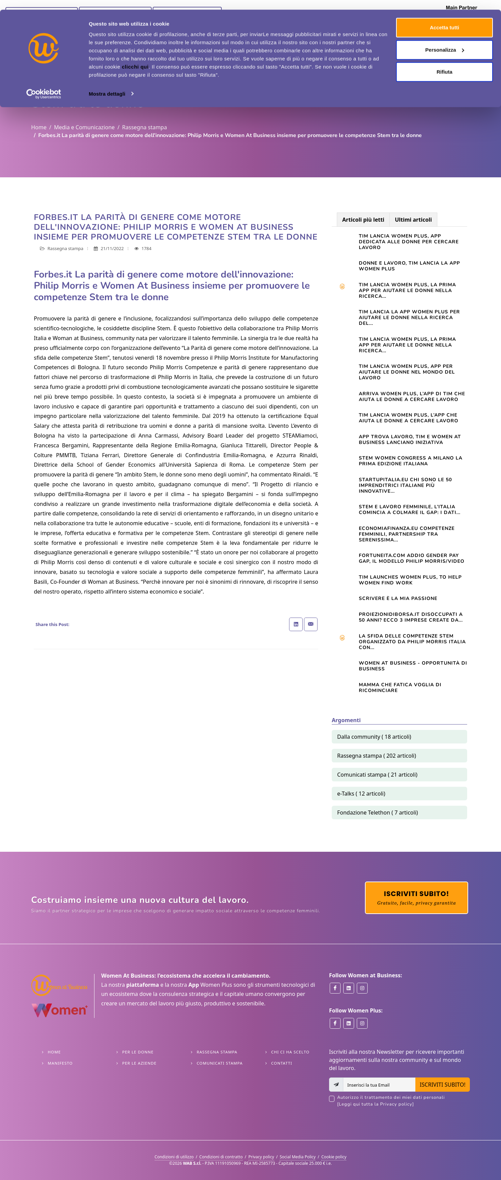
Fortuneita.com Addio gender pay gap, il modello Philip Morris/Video (411, 558)
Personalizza (444, 40)
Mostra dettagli (107, 84)
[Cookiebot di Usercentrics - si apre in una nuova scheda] (43, 84)
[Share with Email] (311, 624)
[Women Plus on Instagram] (362, 1023)
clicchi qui (135, 57)
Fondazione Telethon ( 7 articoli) (377, 812)
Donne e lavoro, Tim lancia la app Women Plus (409, 266)
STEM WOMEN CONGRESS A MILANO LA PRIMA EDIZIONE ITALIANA (410, 461)
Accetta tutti (444, 18)
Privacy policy (261, 1157)
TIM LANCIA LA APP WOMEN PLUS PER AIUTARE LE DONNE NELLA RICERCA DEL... (409, 318)
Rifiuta (445, 62)
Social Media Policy (297, 1157)
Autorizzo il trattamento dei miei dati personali (403, 1101)
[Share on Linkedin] (296, 624)
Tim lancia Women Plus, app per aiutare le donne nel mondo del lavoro (407, 372)
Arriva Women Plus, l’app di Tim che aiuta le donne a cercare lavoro (412, 397)
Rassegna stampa (144, 127)
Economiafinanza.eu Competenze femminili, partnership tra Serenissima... (407, 534)
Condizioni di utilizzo (174, 1157)
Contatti (281, 1063)
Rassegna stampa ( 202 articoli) (376, 755)
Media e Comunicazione (84, 127)
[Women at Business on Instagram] (362, 988)
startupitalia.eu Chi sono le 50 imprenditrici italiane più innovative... (405, 485)
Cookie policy (333, 1157)
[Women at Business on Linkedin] (348, 988)
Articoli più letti (363, 219)
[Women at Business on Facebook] (335, 988)
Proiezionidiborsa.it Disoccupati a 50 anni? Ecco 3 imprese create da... (411, 617)
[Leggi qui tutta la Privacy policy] (375, 1104)
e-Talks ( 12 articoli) (361, 793)
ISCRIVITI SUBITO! (442, 1084)
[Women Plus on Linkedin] (348, 1023)
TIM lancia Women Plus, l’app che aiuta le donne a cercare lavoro (408, 418)
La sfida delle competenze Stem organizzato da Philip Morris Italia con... (412, 642)
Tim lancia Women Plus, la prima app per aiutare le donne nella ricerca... (407, 290)
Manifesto (60, 1063)
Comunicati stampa (220, 1063)
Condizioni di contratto (221, 1157)
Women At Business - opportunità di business (413, 666)
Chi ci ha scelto (290, 1051)
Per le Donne (138, 1051)
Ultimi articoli (413, 219)
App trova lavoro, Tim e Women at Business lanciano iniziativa (410, 439)
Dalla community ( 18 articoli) (374, 736)
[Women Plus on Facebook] (335, 1023)
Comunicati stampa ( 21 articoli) (377, 774)
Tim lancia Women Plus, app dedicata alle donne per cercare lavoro (409, 242)
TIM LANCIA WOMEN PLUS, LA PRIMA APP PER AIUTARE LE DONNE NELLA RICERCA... (407, 345)
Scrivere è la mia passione (398, 598)
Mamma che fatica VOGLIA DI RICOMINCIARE (400, 688)
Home (39, 127)
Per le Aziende (139, 1063)
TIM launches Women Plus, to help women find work (410, 580)
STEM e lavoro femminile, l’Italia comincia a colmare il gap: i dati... (409, 510)
